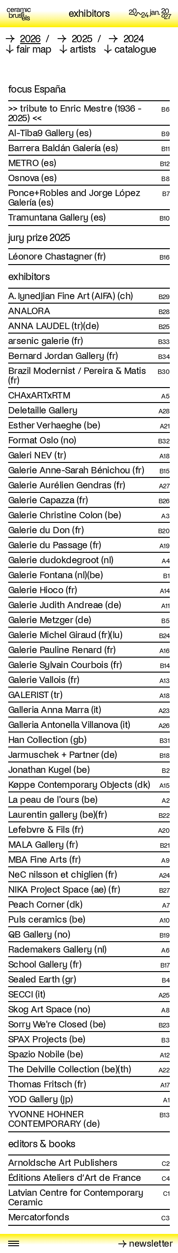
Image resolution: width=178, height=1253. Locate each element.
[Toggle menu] (13, 1243)
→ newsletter (145, 1243)
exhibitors (89, 14)
